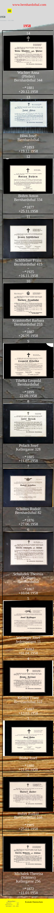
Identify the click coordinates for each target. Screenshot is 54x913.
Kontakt (28, 902)
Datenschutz (37, 902)
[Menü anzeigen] (9, 11)
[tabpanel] (27, 463)
